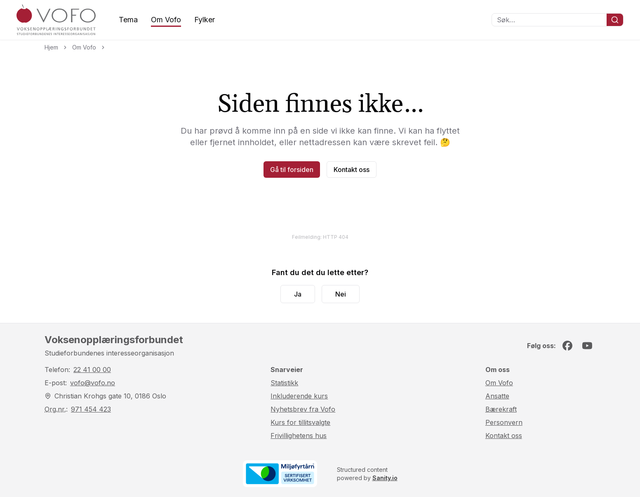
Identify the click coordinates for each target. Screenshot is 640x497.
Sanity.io (385, 477)
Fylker (204, 19)
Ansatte (497, 396)
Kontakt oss (351, 169)
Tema (128, 19)
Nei (340, 294)
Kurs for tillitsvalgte (300, 422)
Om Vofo (166, 19)
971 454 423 (91, 409)
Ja (297, 294)
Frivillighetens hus (299, 435)
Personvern (503, 422)
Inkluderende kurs (299, 396)
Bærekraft (501, 409)
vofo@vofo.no (92, 383)
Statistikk (284, 383)
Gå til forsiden (291, 169)
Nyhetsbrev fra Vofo (303, 409)
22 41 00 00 (92, 369)
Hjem (51, 47)
